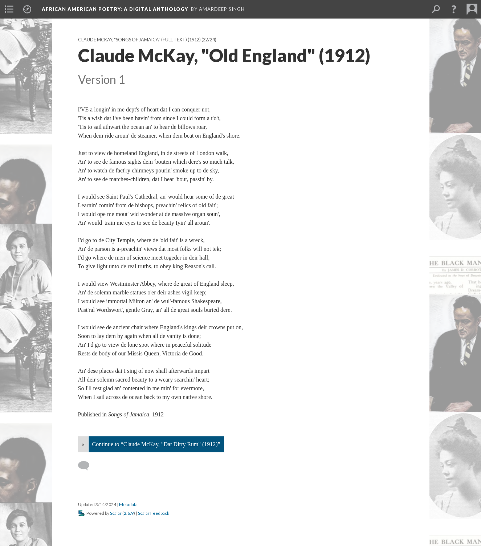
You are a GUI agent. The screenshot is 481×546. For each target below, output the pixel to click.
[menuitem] (9, 9)
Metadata (128, 504)
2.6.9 (129, 513)
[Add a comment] (87, 465)
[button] (454, 9)
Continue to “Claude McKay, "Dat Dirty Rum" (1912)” (156, 444)
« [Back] (83, 444)
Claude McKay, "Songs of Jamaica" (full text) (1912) (139, 39)
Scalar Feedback (153, 513)
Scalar (116, 513)
